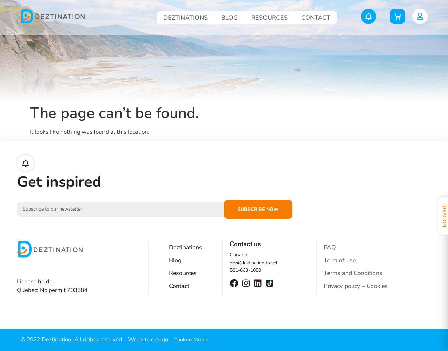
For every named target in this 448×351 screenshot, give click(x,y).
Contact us (245, 244)
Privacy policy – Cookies (356, 286)
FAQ (330, 247)
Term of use (340, 260)
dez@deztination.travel (253, 263)
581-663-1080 (245, 270)
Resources (269, 18)
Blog (229, 18)
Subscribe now (258, 209)
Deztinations (185, 18)
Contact (315, 18)
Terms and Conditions (354, 273)
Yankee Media (191, 340)
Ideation (440, 216)
